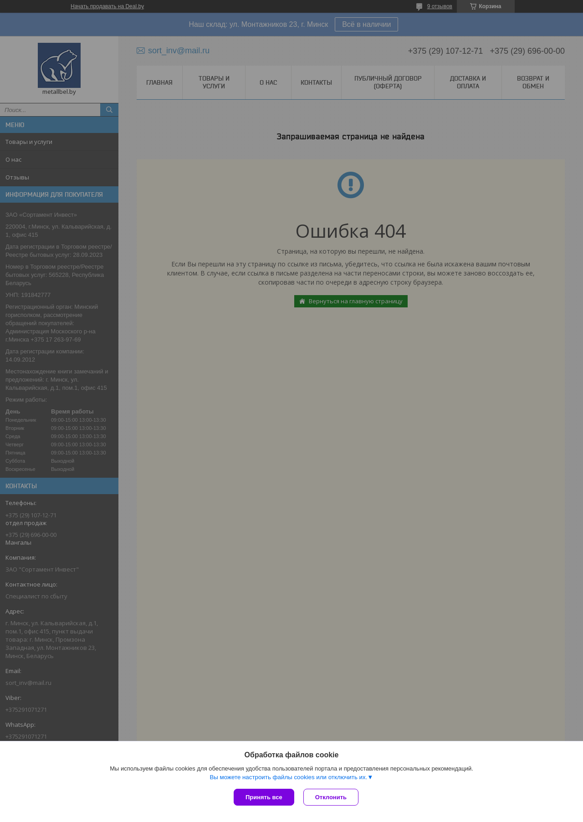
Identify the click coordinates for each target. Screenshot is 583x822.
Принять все (263, 797)
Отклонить (331, 797)
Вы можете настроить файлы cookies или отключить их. (288, 777)
